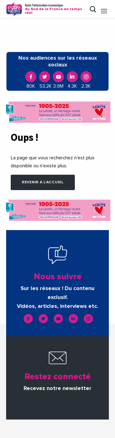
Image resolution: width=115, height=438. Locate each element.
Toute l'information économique (54, 9)
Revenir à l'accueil (43, 182)
